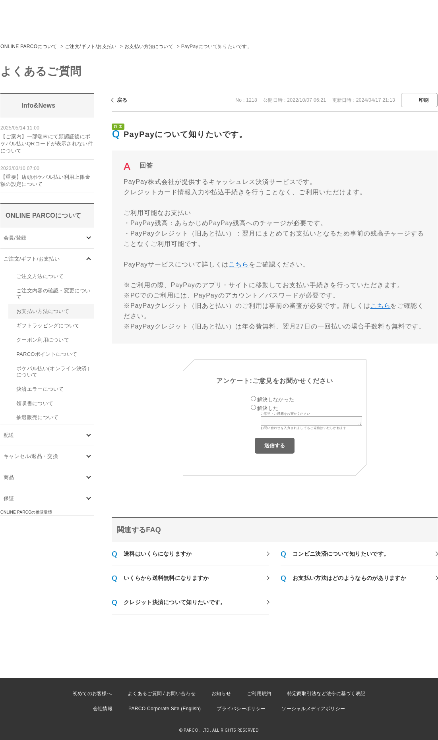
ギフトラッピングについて (48, 325)
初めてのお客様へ (92, 693)
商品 (9, 477)
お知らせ (221, 693)
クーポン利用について (42, 340)
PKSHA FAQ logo (394, 727)
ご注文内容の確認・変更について (53, 294)
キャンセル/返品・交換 (31, 456)
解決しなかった (275, 399)
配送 (9, 435)
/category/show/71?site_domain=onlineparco (89, 259)
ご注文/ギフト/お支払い (90, 46)
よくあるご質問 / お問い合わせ (162, 693)
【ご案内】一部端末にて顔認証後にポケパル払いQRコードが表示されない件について (46, 143)
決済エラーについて (40, 389)
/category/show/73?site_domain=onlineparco (89, 457)
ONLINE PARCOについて (28, 46)
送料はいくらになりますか (158, 554)
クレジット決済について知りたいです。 (175, 602)
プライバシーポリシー (241, 708)
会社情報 (102, 708)
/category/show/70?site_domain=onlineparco (89, 238)
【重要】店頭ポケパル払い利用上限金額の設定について (45, 180)
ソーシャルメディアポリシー (313, 708)
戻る (122, 100)
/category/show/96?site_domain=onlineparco (89, 499)
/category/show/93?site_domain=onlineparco (89, 478)
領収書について (34, 403)
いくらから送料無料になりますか (166, 578)
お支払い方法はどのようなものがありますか (349, 578)
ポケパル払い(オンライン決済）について (54, 371)
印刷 (424, 100)
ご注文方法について (40, 276)
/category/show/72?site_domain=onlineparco (89, 436)
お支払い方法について (148, 46)
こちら (239, 264)
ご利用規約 (259, 693)
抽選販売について (37, 417)
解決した (267, 408)
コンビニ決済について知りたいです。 (341, 554)
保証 (9, 498)
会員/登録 (15, 238)
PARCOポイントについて (46, 354)
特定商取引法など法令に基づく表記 (326, 693)
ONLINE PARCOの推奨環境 (26, 512)
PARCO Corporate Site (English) (164, 708)
